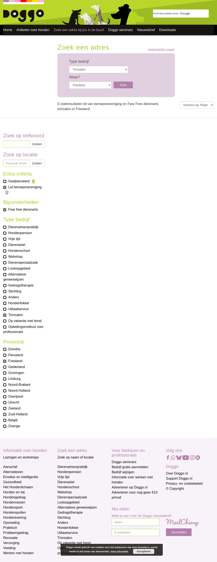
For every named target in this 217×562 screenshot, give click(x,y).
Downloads (167, 30)
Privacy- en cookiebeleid (184, 483)
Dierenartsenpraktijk (72, 467)
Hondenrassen (14, 502)
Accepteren (143, 551)
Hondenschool (68, 487)
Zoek (123, 85)
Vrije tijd (63, 477)
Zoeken (37, 144)
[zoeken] (181, 14)
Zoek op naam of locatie (75, 457)
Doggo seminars (120, 30)
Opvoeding (11, 522)
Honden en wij (14, 492)
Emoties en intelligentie (20, 477)
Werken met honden (18, 553)
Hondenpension (69, 472)
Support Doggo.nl (179, 478)
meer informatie (119, 551)
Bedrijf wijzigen (123, 472)
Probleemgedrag (15, 533)
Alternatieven (13, 472)
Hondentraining (14, 517)
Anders (62, 522)
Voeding (9, 548)
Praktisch (10, 527)
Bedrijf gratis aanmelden (130, 467)
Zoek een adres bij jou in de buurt (79, 30)
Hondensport (13, 507)
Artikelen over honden (33, 30)
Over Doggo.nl (177, 473)
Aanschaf (10, 467)
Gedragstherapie (70, 512)
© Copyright (175, 488)
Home (7, 30)
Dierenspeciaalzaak (72, 497)
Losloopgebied (68, 502)
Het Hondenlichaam (18, 487)
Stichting (63, 517)
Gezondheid (12, 482)
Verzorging (11, 543)
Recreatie (10, 538)
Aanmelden (178, 532)
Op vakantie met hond (74, 543)
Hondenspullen (14, 512)
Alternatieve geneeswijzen (77, 507)
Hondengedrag (14, 497)
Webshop (64, 492)
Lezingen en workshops (21, 457)
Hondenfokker (68, 527)
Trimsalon (64, 538)
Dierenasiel (65, 482)
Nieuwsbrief (146, 30)
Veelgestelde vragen (161, 49)
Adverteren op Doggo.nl (129, 487)
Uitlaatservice (67, 533)
